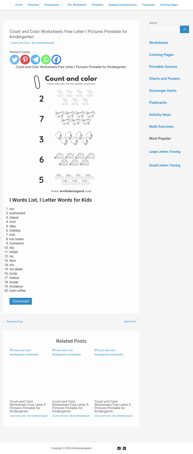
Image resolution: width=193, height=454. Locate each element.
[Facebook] (119, 448)
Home (18, 4)
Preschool (33, 4)
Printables (97, 4)
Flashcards (148, 4)
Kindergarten (53, 5)
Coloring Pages (169, 4)
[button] (60, 5)
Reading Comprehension (123, 4)
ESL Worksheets (77, 4)
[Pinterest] (124, 448)
